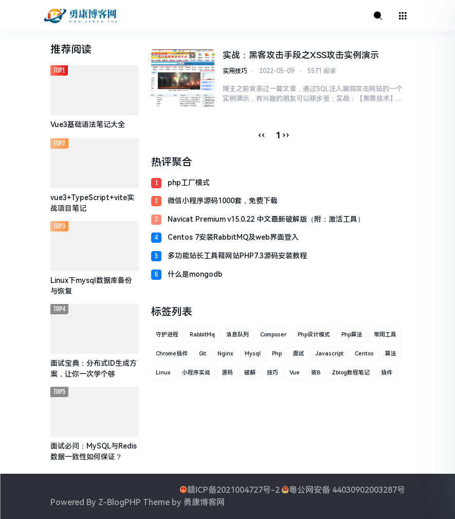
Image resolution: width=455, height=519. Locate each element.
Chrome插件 (172, 353)
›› (285, 135)
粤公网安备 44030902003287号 (347, 490)
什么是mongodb (195, 274)
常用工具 (385, 334)
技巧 (272, 372)
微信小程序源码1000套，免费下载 (223, 200)
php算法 (351, 334)
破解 (250, 372)
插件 (386, 372)
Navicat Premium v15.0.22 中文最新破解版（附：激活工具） (266, 219)
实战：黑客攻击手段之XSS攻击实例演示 (301, 55)
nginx (225, 353)
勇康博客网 (204, 502)
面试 (298, 353)
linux (163, 372)
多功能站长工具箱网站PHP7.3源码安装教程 (237, 256)
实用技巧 (235, 71)
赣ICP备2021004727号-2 (233, 490)
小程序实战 (196, 372)
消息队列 (237, 334)
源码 (227, 372)
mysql (253, 353)
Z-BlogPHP (119, 502)
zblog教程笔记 (351, 372)
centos (364, 353)
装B (315, 372)
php (277, 353)
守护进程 (167, 334)
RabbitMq (202, 334)
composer (273, 334)
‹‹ (261, 135)
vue (294, 372)
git (202, 353)
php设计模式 (314, 334)
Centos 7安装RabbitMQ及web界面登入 (233, 237)
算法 (390, 353)
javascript (329, 353)
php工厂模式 (189, 182)
